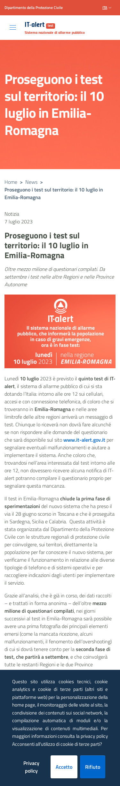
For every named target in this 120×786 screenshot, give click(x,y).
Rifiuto (92, 767)
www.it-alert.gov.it (84, 440)
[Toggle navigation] (13, 27)
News (31, 182)
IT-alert (40, 25)
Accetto (64, 767)
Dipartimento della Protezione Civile (33, 8)
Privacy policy (31, 767)
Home (10, 182)
